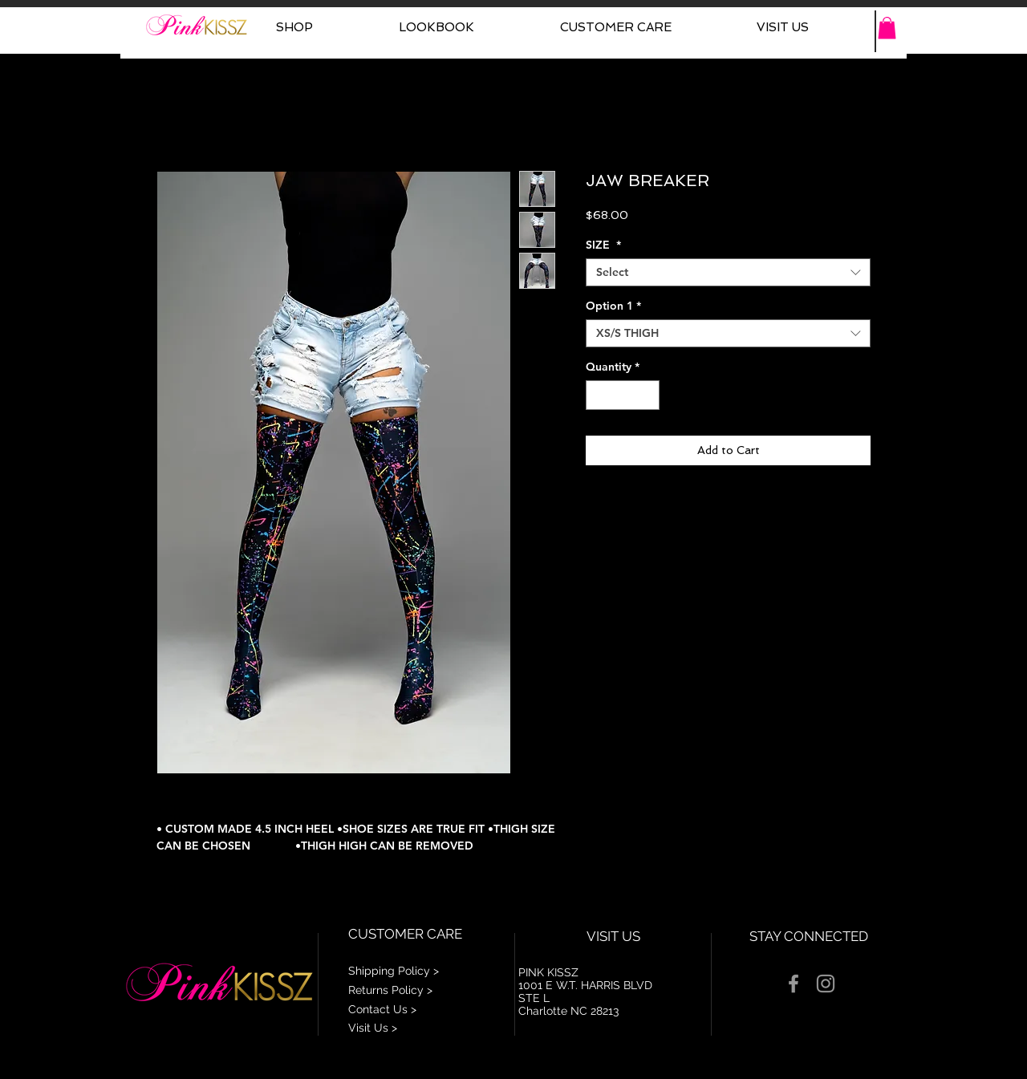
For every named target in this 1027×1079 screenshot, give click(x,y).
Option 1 (613, 306)
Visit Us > (372, 1027)
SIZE (603, 245)
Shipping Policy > (393, 970)
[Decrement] (598, 395)
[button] (887, 28)
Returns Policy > (390, 990)
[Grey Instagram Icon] (826, 984)
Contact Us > (382, 1009)
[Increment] (647, 395)
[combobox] (728, 272)
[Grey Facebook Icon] (793, 984)
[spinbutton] (622, 395)
